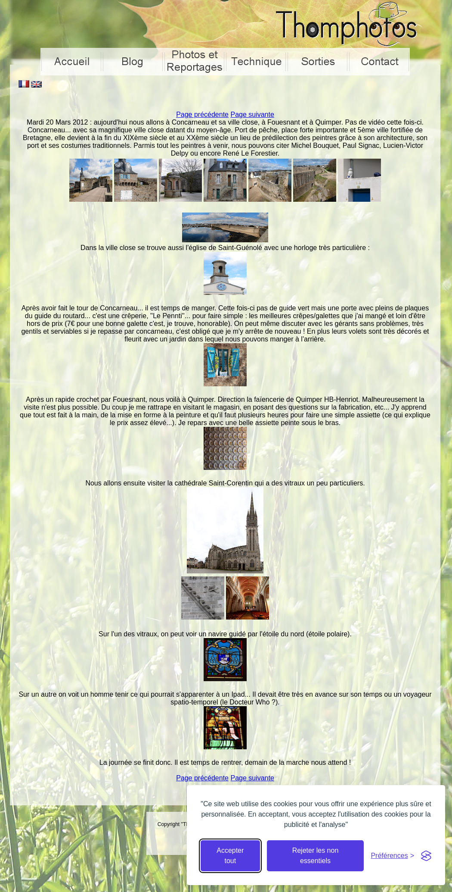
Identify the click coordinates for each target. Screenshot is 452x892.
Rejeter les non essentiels (315, 855)
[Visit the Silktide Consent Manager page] (426, 856)
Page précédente (202, 114)
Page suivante (252, 114)
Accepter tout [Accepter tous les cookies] (230, 855)
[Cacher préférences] (392, 856)
